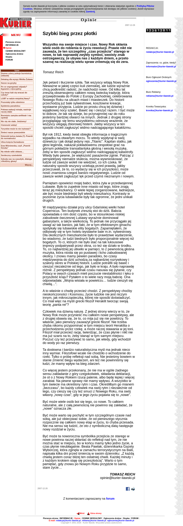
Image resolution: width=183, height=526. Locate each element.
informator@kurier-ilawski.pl (161, 66)
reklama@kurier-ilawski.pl (159, 96)
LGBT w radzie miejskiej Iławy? (15, 98)
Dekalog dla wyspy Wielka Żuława (17, 79)
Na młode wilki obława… (12, 151)
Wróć (80, 513)
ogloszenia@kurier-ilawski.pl (161, 81)
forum (110, 498)
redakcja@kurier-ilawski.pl (160, 52)
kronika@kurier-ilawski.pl (159, 110)
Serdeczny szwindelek (11, 155)
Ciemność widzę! (9, 125)
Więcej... (29, 165)
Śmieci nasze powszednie (13, 132)
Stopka (9, 57)
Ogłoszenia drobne (14, 54)
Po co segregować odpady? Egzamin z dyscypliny (14, 88)
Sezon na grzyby (8, 83)
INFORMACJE (12, 45)
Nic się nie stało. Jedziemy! (13, 121)
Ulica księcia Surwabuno (12, 142)
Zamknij (90, 11)
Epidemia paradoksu (10, 106)
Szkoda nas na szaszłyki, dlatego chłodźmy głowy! (16, 160)
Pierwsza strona (13, 42)
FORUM (9, 60)
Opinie (7, 48)
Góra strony (94, 513)
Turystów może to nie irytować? (16, 129)
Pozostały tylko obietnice (12, 102)
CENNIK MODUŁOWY (16, 51)
